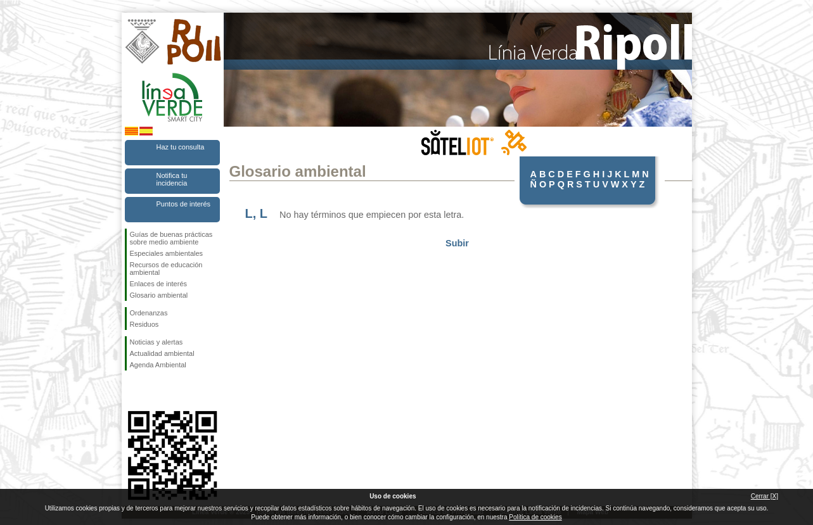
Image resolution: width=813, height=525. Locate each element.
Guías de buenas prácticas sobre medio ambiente (171, 238)
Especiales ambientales (166, 253)
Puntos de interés (184, 204)
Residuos (144, 324)
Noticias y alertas (156, 342)
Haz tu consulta (181, 147)
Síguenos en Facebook (132, 390)
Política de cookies (535, 517)
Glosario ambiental (159, 295)
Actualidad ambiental (162, 353)
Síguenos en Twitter (153, 390)
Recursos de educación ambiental (166, 268)
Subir (457, 243)
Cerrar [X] (764, 496)
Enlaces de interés (159, 284)
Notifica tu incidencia (172, 179)
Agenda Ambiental (158, 365)
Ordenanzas (149, 313)
